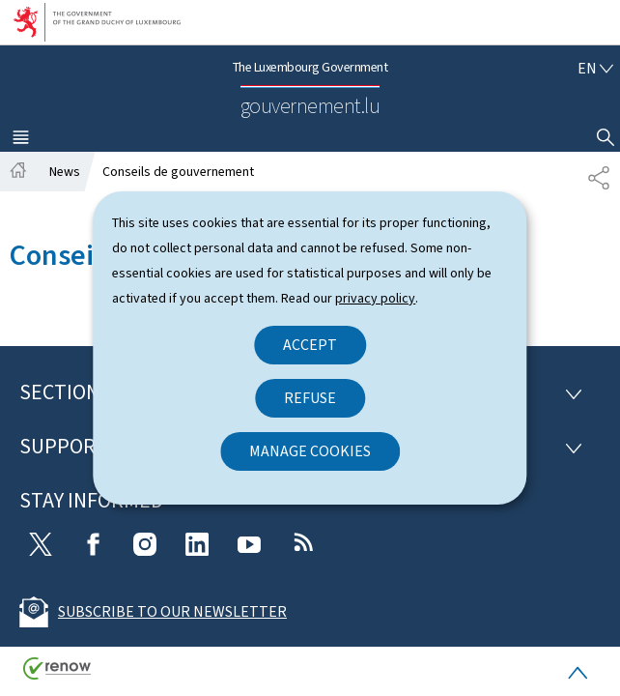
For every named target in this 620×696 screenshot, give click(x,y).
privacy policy (375, 298)
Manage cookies (310, 451)
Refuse (310, 398)
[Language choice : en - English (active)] (595, 68)
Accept (310, 344)
